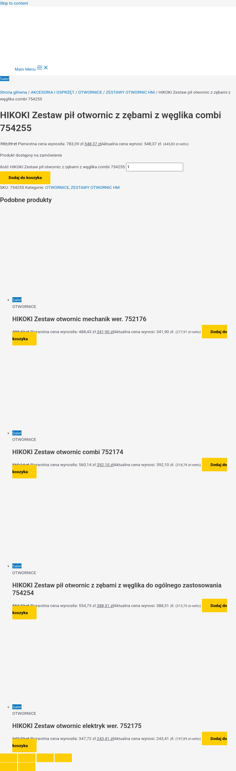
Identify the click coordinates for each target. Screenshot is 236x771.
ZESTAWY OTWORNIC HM (130, 92)
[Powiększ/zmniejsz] (8, 757)
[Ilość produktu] (154, 167)
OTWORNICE (90, 92)
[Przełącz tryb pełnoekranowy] (26, 757)
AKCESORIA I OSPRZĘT (52, 92)
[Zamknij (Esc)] (63, 757)
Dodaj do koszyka (25, 177)
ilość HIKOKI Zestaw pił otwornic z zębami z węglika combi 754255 (62, 166)
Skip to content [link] (14, 3)
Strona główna (13, 92)
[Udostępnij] (45, 757)
